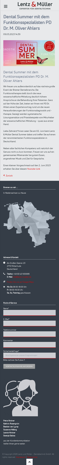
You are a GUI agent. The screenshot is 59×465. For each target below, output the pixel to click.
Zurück (9, 175)
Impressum (20, 457)
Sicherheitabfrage (11, 351)
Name (7, 308)
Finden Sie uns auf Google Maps (20, 282)
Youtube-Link (33, 168)
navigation (5, 6)
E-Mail (7, 319)
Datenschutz (32, 457)
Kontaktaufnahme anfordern (19, 366)
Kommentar (8, 340)
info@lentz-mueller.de (22, 277)
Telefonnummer (9, 329)
